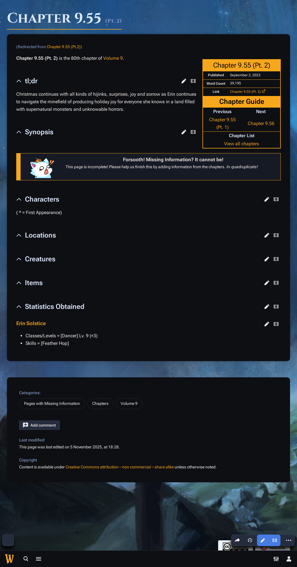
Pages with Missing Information (52, 403)
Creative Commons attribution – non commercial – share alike (120, 467)
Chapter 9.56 (261, 123)
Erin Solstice (31, 323)
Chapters (100, 403)
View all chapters (241, 143)
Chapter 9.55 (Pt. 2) (245, 92)
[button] (184, 81)
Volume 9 (113, 58)
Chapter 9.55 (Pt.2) (64, 46)
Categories (29, 392)
